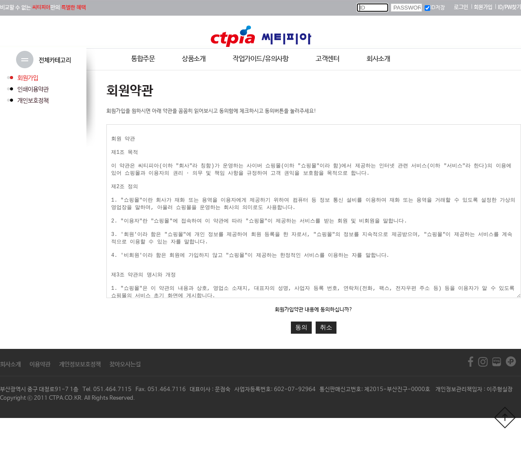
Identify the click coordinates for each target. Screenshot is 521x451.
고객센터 (327, 59)
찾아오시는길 (125, 397)
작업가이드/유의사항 (260, 59)
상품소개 (193, 59)
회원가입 (27, 78)
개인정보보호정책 (80, 397)
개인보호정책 (33, 100)
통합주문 (143, 59)
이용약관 (40, 397)
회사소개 (378, 59)
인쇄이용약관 (33, 89)
